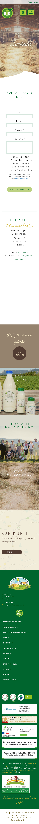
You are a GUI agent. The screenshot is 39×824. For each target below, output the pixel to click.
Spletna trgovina (10, 664)
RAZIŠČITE (12, 552)
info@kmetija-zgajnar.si (14, 605)
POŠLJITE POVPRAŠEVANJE (19, 189)
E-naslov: (19, 130)
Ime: (19, 112)
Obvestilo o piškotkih (12, 622)
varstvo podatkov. (21, 179)
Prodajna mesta (9, 648)
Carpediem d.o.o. (19, 820)
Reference (7, 653)
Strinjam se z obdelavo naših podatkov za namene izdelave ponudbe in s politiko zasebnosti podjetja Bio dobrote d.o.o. (20, 163)
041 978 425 (33, 2)
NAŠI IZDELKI (19, 353)
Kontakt (6, 659)
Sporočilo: (20, 139)
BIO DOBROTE (8, 643)
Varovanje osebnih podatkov (15, 632)
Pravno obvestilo (10, 627)
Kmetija (6, 638)
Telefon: (19, 121)
